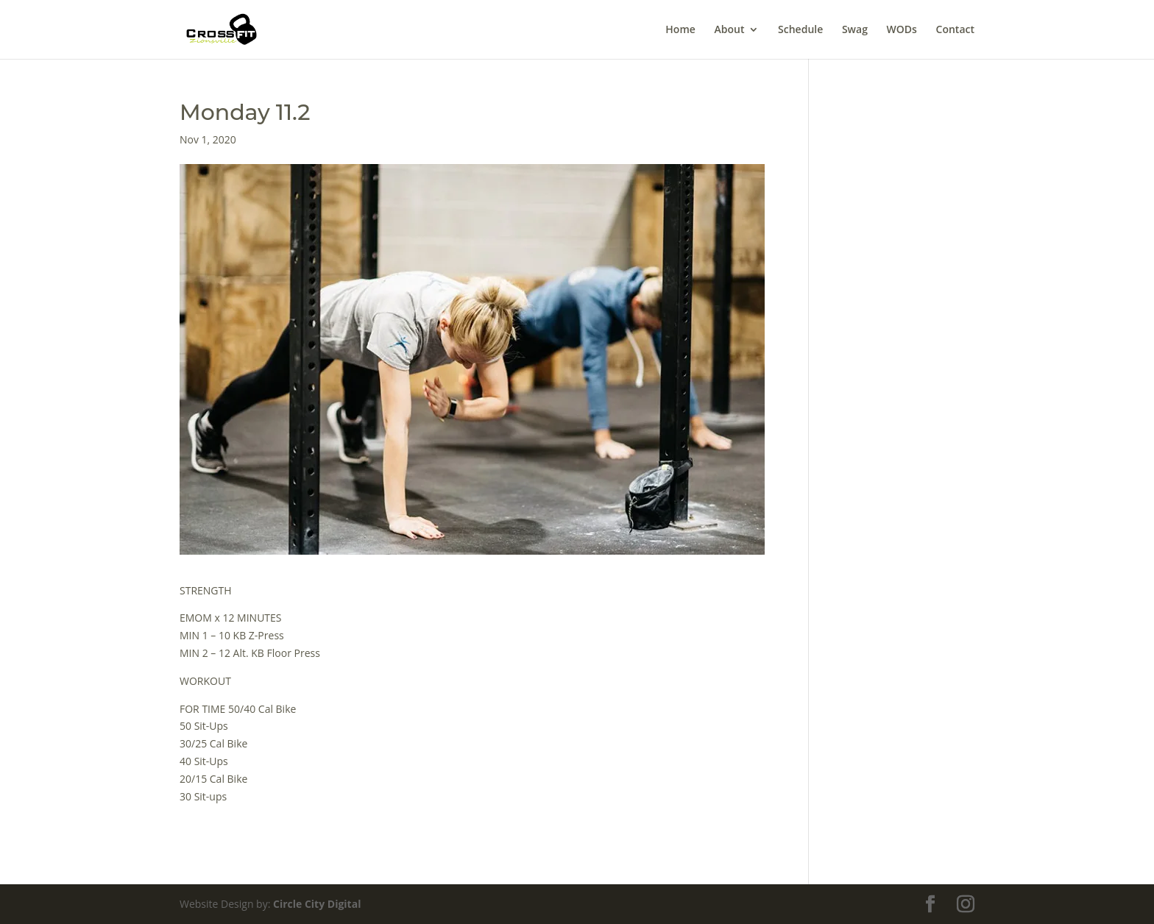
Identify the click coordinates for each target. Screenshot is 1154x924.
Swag (855, 30)
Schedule (800, 30)
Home (680, 30)
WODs (902, 30)
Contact (955, 30)
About (729, 30)
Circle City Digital (317, 904)
